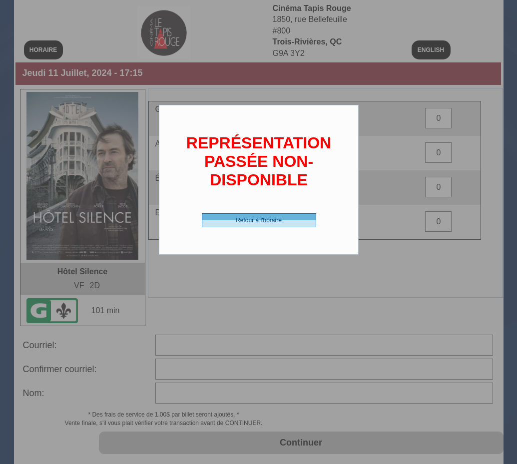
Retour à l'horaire (259, 220)
